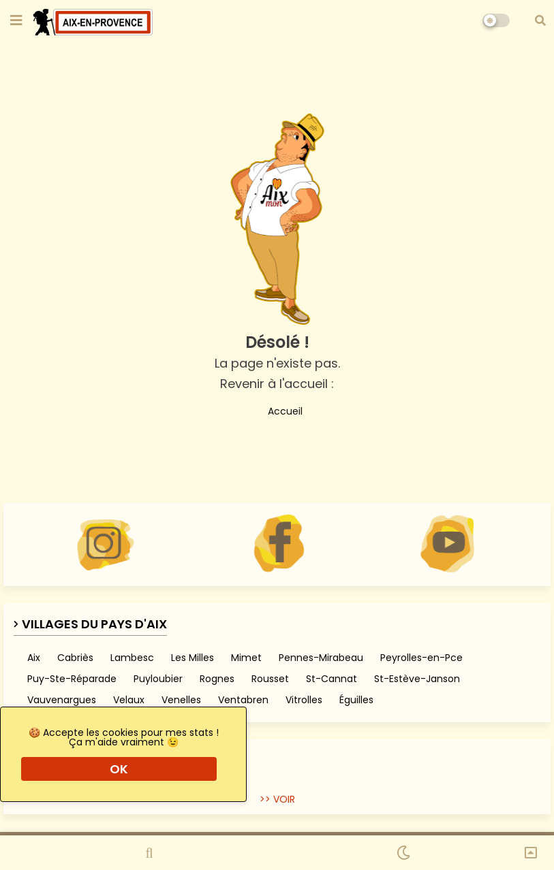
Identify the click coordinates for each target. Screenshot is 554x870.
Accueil (277, 410)
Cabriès (75, 657)
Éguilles (356, 700)
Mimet (246, 657)
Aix (33, 657)
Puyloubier (158, 679)
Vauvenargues (61, 700)
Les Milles (192, 657)
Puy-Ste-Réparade (72, 679)
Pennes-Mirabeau (321, 657)
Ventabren (243, 700)
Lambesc (132, 657)
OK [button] (119, 768)
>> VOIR (277, 799)
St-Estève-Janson (417, 679)
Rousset (270, 679)
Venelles (181, 700)
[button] (540, 20)
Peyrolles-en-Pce (421, 657)
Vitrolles (304, 700)
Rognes (217, 679)
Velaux (128, 700)
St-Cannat (331, 679)
